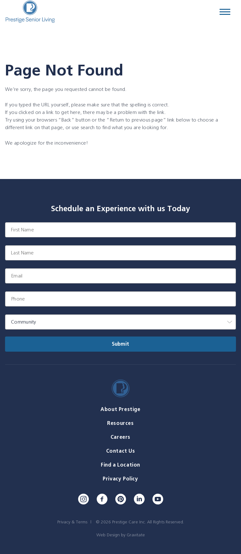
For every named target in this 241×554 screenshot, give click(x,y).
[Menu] (225, 12)
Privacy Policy (120, 479)
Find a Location (120, 465)
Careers (120, 437)
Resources (120, 423)
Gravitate (136, 534)
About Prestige (120, 409)
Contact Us (120, 451)
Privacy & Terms (72, 521)
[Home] (30, 12)
